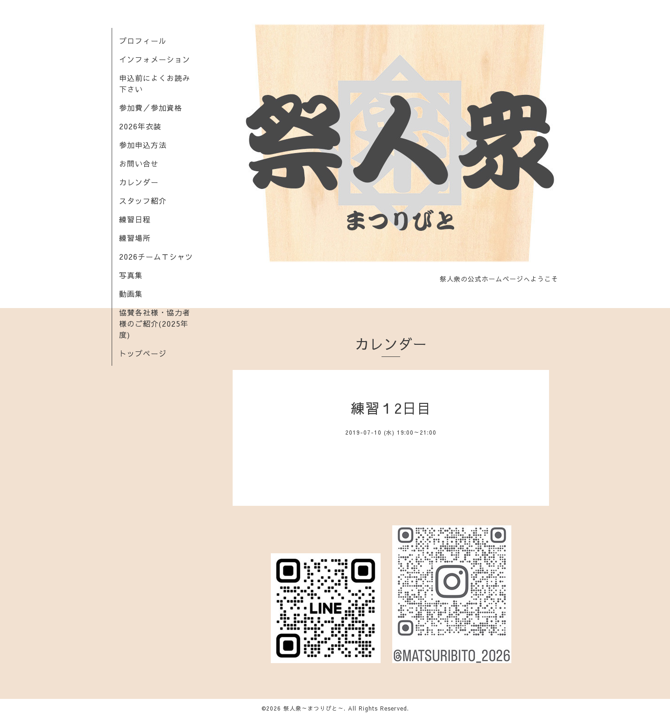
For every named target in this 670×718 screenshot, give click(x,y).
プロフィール (143, 40)
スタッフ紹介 (143, 200)
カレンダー (139, 182)
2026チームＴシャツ (156, 256)
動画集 (131, 294)
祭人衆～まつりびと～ (313, 708)
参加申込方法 (143, 145)
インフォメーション (154, 59)
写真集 (131, 275)
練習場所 (135, 238)
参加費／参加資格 (150, 107)
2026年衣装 (140, 126)
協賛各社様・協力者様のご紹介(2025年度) (154, 323)
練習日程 (135, 219)
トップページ (143, 353)
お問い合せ (139, 163)
